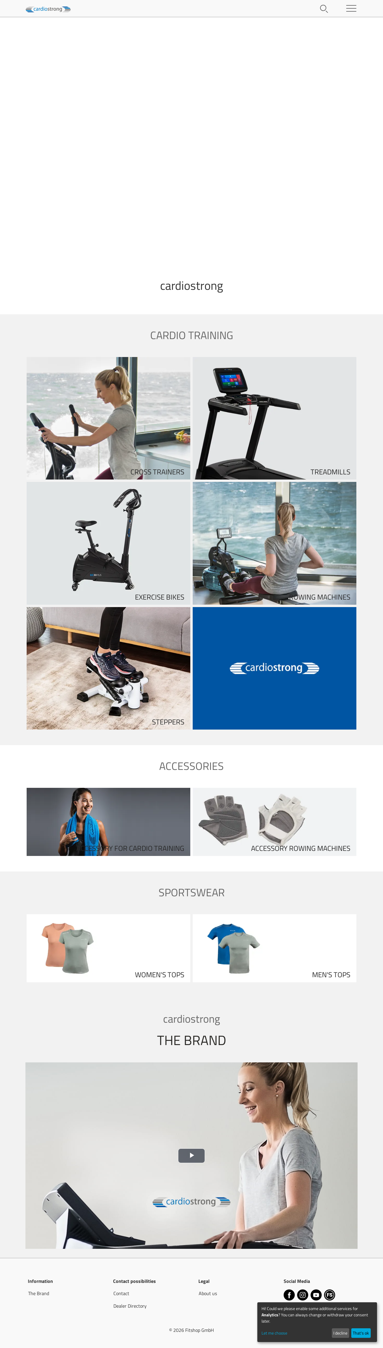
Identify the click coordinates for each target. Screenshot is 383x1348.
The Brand (38, 1293)
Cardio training (191, 335)
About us (208, 1293)
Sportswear (192, 892)
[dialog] (317, 1322)
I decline (340, 1333)
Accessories (191, 766)
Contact (121, 1293)
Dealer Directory (130, 1305)
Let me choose (274, 1333)
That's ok (361, 1333)
